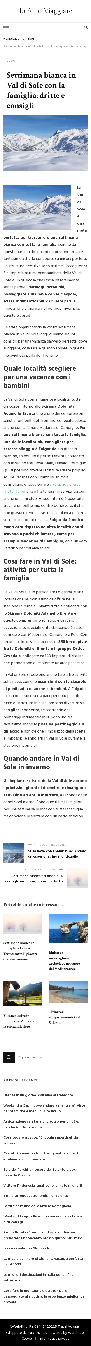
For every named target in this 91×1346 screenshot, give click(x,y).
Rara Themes (37, 1333)
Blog (11, 61)
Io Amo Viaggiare (45, 11)
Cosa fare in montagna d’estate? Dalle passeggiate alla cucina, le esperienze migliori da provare (44, 1296)
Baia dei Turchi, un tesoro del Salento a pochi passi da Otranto (41, 1173)
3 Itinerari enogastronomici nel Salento (64, 1017)
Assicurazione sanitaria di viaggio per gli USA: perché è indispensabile (41, 1124)
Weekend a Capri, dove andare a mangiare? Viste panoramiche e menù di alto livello (44, 1108)
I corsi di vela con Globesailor (27, 1248)
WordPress (76, 1333)
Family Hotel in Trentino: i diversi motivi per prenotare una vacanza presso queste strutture (42, 1235)
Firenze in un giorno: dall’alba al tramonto (38, 1095)
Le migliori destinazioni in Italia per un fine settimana (38, 1278)
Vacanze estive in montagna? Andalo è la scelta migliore (19, 1021)
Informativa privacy (54, 1338)
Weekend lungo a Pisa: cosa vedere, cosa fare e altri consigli (42, 1219)
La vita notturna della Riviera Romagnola (37, 1206)
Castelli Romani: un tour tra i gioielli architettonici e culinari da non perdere (44, 1156)
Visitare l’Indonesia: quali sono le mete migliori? (43, 1186)
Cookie (27, 1338)
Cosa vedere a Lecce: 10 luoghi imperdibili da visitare (40, 1140)
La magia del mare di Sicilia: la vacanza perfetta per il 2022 (43, 1262)
